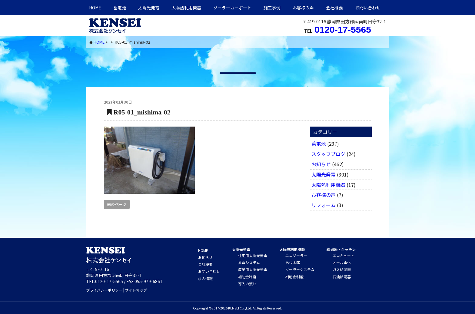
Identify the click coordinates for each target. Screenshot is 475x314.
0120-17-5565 (342, 30)
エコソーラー (296, 255)
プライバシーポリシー (104, 290)
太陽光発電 (148, 8)
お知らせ (321, 164)
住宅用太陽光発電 (252, 255)
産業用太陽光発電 (252, 269)
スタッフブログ (328, 153)
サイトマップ (136, 290)
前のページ (117, 204)
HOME (95, 8)
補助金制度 (247, 276)
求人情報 (205, 278)
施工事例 (272, 8)
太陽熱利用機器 (328, 184)
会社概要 (334, 8)
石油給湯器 (342, 276)
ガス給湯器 (342, 269)
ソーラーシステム (299, 269)
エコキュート (343, 255)
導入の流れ (247, 283)
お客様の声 (303, 8)
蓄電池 (119, 8)
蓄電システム (249, 262)
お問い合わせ (367, 8)
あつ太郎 (292, 262)
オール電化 (342, 262)
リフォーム (323, 205)
